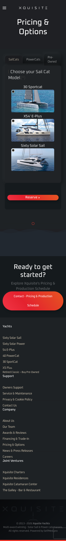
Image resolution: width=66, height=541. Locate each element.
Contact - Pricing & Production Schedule (33, 301)
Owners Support (13, 387)
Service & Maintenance (17, 393)
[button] (4, 8)
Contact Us (10, 405)
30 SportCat (10, 361)
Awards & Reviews (14, 432)
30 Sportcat (13, 91)
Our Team (9, 426)
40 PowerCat (11, 355)
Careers (8, 456)
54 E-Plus (9, 349)
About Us (8, 420)
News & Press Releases (18, 450)
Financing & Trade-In (16, 438)
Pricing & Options (14, 444)
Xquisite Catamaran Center (20, 484)
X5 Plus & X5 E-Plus (13, 120)
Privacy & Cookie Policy (17, 399)
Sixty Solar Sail (13, 150)
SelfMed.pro (51, 531)
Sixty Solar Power (14, 343)
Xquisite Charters (14, 472)
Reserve (33, 197)
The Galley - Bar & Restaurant (21, 490)
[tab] (14, 59)
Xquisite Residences (15, 478)
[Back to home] (33, 8)
